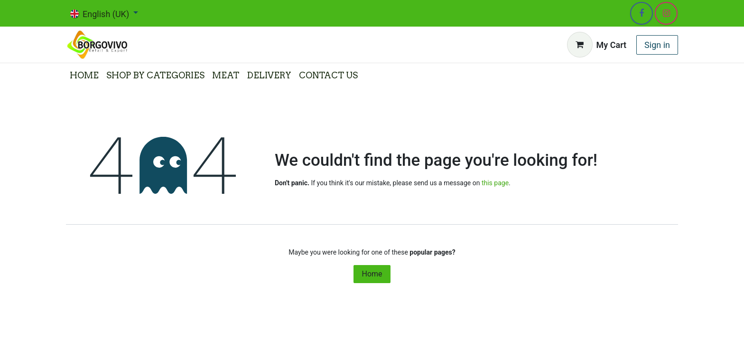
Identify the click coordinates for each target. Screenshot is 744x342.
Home (372, 273)
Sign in (657, 45)
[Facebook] (641, 13)
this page (495, 183)
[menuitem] (84, 75)
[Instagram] (666, 13)
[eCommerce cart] (597, 44)
